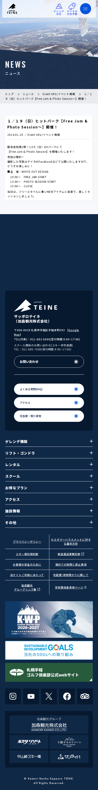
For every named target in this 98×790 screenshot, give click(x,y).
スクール (49, 476)
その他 (49, 522)
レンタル (49, 464)
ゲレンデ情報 (49, 441)
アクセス (49, 499)
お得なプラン (49, 487)
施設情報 (49, 511)
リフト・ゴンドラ (49, 453)
